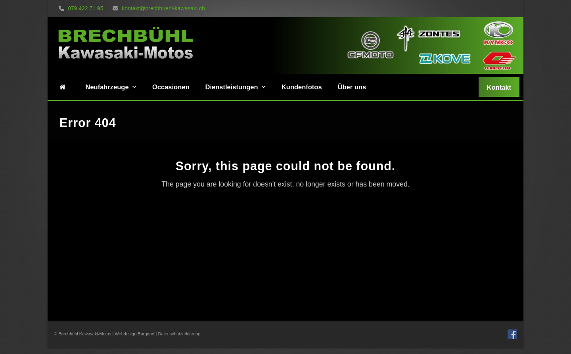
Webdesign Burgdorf (134, 333)
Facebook (512, 334)
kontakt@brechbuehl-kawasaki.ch (159, 8)
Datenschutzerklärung (179, 333)
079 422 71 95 (81, 8)
